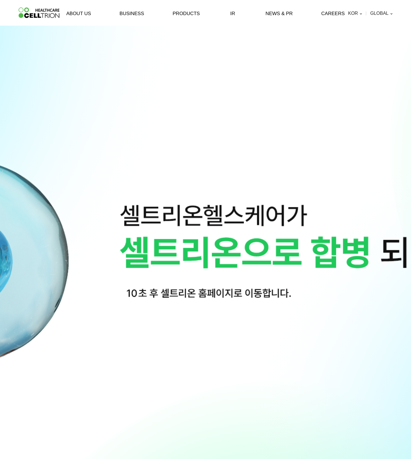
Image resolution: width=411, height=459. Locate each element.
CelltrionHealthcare (39, 12)
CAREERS (333, 13)
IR (232, 13)
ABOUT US (78, 13)
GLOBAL (379, 13)
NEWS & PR (279, 13)
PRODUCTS (186, 13)
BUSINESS (132, 13)
